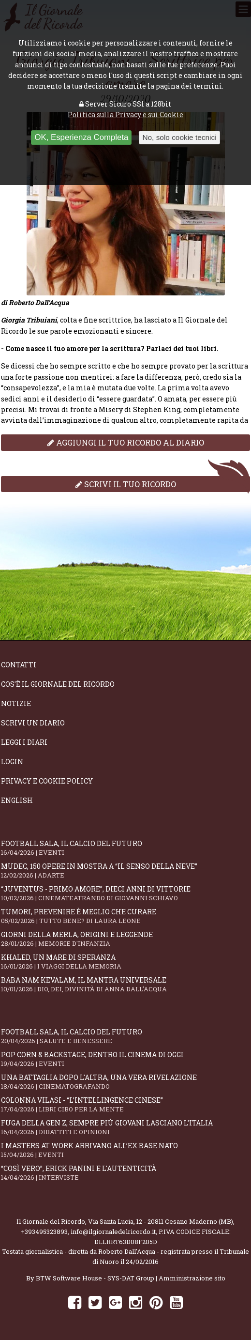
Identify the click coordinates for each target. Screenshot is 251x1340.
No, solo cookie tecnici (179, 137)
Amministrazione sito (192, 1278)
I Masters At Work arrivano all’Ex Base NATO (125, 1150)
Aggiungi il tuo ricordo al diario (125, 442)
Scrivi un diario (33, 722)
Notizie (16, 703)
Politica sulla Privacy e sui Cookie (125, 114)
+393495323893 (44, 1231)
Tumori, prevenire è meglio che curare (125, 916)
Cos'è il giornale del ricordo (58, 684)
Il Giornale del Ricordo (50, 1221)
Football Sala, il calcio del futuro (125, 848)
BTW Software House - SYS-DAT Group (95, 1278)
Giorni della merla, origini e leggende (125, 939)
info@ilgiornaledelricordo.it (113, 1231)
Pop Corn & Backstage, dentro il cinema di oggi (125, 1059)
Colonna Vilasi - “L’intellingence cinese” (125, 1104)
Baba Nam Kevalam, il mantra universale (125, 984)
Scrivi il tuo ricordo (125, 484)
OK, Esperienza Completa (81, 137)
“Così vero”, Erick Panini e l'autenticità (125, 1173)
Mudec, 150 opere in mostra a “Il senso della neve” (125, 870)
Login (12, 761)
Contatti (18, 664)
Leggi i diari (24, 742)
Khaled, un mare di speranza (125, 961)
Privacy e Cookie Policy (47, 781)
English (17, 800)
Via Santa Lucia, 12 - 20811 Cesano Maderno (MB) (160, 1221)
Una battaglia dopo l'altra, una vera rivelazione (125, 1082)
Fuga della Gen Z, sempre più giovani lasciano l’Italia (125, 1127)
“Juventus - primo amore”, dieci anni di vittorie (125, 893)
